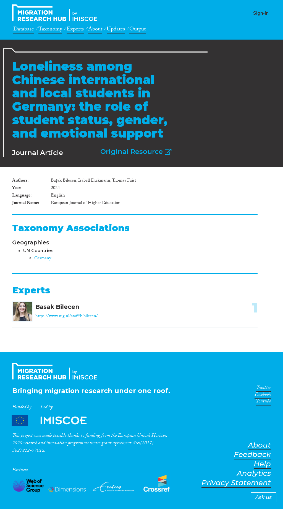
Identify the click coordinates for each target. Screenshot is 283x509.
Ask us (263, 497)
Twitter (263, 388)
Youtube (263, 402)
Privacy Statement (236, 483)
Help (262, 464)
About (95, 29)
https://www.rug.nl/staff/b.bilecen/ (66, 316)
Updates (116, 29)
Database (23, 29)
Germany (42, 258)
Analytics (254, 473)
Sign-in (261, 13)
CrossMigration (56, 12)
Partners (54, 420)
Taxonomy (50, 29)
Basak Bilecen (57, 306)
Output (137, 29)
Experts (75, 29)
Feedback (252, 454)
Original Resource (135, 152)
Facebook (263, 395)
